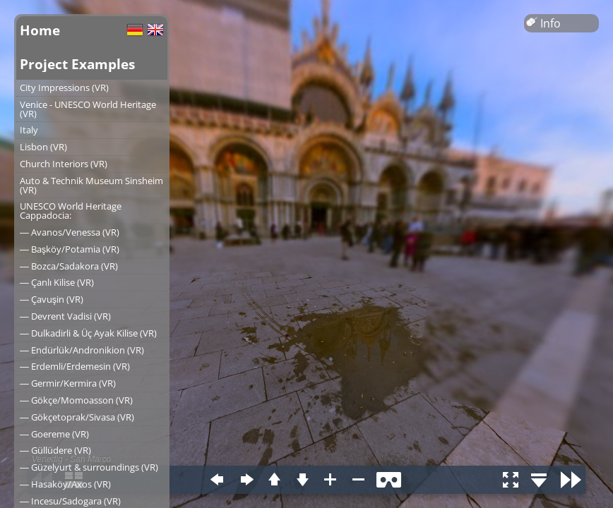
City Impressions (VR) (64, 87)
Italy (29, 129)
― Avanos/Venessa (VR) (69, 232)
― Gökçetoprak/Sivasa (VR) (77, 417)
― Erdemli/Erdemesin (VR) (75, 366)
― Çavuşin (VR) (51, 299)
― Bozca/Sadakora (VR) (69, 266)
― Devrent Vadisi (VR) (65, 316)
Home (40, 30)
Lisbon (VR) (43, 146)
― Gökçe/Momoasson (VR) (76, 400)
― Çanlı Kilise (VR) (57, 282)
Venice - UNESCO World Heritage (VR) (88, 109)
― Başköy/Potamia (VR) (69, 249)
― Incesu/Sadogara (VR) (70, 501)
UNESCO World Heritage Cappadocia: (70, 211)
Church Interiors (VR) (63, 163)
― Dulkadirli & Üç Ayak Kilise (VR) (88, 333)
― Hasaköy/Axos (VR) (65, 484)
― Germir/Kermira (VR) (68, 383)
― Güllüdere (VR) (55, 450)
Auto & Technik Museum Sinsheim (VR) (91, 185)
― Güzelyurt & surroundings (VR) (89, 467)
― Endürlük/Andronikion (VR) (82, 350)
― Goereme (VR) (54, 434)
